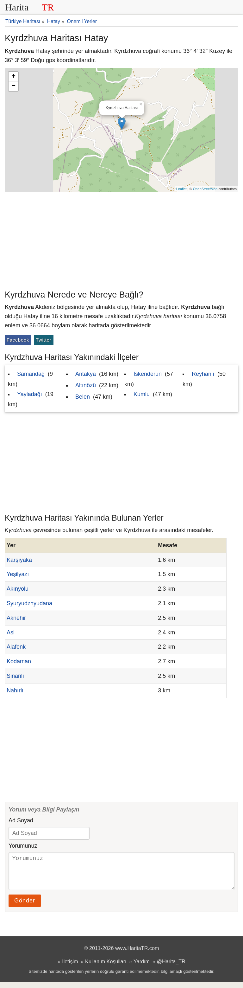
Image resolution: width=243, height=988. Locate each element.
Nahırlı (15, 690)
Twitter (43, 340)
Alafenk (16, 647)
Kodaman (19, 661)
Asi (11, 632)
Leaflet (181, 189)
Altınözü (85, 385)
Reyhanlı (203, 374)
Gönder (24, 907)
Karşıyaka (19, 560)
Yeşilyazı (18, 574)
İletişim (70, 968)
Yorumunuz (23, 846)
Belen (82, 397)
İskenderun (148, 374)
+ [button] (13, 76)
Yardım (142, 968)
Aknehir (16, 618)
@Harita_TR (171, 968)
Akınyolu (17, 589)
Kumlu (142, 394)
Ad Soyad (21, 820)
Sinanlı (15, 676)
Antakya (85, 374)
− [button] (13, 86)
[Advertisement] (121, 239)
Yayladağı (29, 394)
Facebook (18, 340)
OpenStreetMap (205, 189)
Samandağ (31, 374)
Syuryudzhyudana (29, 603)
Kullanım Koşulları (105, 968)
